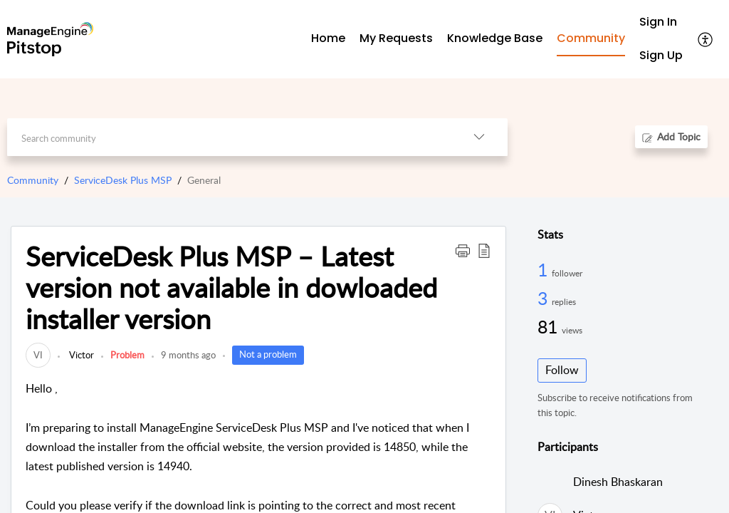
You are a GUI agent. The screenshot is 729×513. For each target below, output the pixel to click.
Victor (80, 354)
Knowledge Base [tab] (494, 38)
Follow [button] (562, 370)
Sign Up (661, 55)
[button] (706, 39)
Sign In (658, 22)
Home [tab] (328, 38)
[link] (38, 354)
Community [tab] (591, 38)
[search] (228, 137)
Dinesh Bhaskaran (618, 481)
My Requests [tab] (396, 38)
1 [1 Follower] (544, 269)
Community (32, 180)
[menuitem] (661, 22)
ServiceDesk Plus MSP (123, 180)
